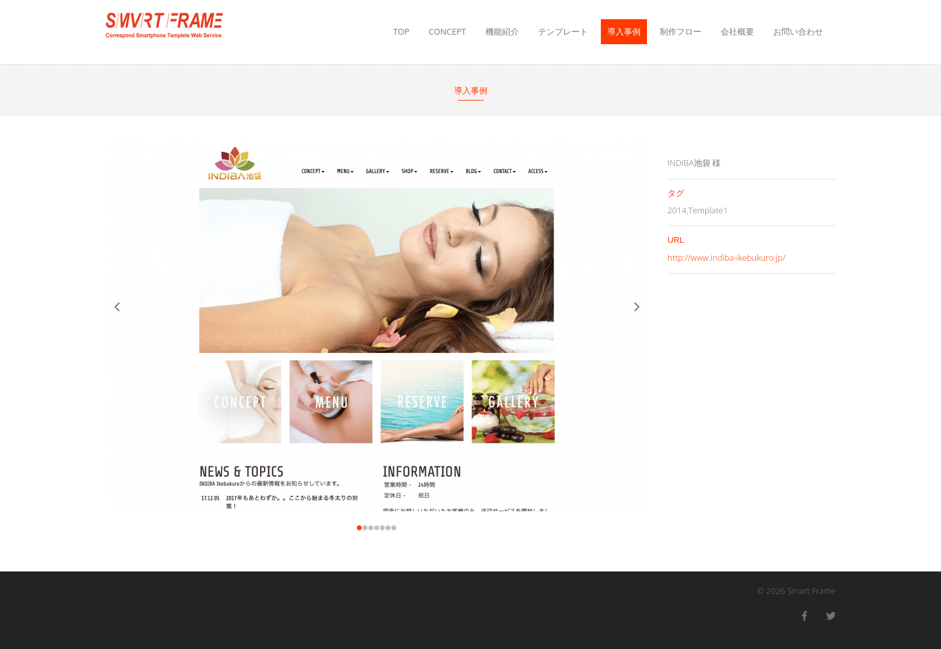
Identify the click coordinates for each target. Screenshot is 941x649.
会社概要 (737, 31)
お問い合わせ (798, 31)
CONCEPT (447, 31)
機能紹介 (502, 31)
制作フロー (680, 31)
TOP (401, 31)
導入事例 (624, 31)
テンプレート (563, 31)
